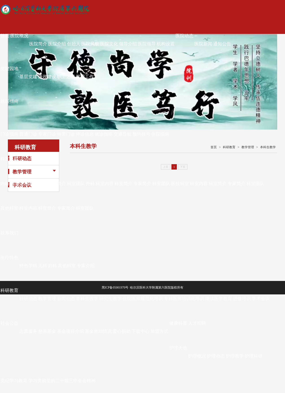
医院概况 (19, 35)
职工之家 (66, 76)
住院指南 (160, 134)
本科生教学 (87, 298)
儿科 (42, 265)
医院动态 (184, 35)
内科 (4, 183)
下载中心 (140, 331)
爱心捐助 (122, 331)
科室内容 (19, 183)
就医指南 (9, 101)
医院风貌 (90, 43)
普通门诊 (28, 134)
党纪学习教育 (13, 380)
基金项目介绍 (70, 331)
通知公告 (222, 43)
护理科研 (254, 355)
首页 (4, 35)
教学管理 (47, 298)
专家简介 (57, 183)
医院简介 (38, 43)
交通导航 (123, 134)
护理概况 (197, 355)
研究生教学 (110, 298)
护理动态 (216, 355)
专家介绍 (86, 265)
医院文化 (109, 43)
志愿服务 (28, 331)
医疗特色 (9, 257)
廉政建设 (47, 76)
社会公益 (9, 323)
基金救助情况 (98, 331)
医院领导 (147, 43)
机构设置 (166, 43)
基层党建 (28, 76)
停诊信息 (85, 134)
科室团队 (76, 183)
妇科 (52, 265)
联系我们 (9, 232)
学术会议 (261, 298)
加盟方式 (159, 331)
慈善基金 (47, 331)
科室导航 (9, 158)
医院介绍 (57, 43)
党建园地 (9, 68)
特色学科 (28, 265)
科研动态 (28, 298)
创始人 (73, 43)
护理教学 (235, 355)
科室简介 (38, 183)
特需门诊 (66, 134)
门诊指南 (9, 134)
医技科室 (180, 183)
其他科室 (9, 208)
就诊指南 (104, 134)
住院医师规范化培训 (143, 298)
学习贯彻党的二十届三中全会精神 (62, 380)
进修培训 (242, 298)
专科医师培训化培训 (184, 298)
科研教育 (9, 290)
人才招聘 (197, 323)
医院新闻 (203, 43)
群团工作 (85, 76)
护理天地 (178, 347)
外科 (90, 183)
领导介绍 (128, 43)
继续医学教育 (218, 298)
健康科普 (178, 323)
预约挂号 (141, 134)
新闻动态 (66, 298)
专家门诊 (47, 134)
